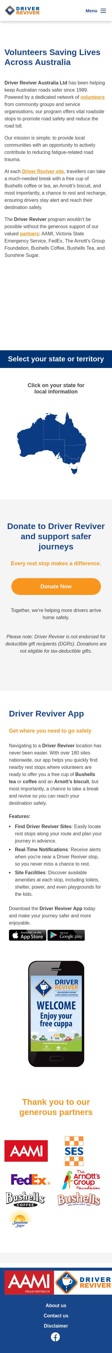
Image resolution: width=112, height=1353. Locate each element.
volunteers (92, 97)
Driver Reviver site (43, 171)
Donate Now (55, 587)
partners (29, 233)
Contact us (56, 1315)
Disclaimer (56, 1325)
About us (56, 1305)
